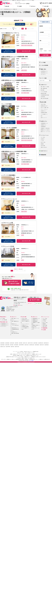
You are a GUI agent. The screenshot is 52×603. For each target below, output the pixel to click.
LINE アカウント (44, 150)
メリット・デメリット (44, 109)
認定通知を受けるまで (25, 319)
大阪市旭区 (11, 344)
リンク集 (42, 140)
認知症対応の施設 (43, 93)
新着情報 (44, 323)
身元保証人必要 (29, 45)
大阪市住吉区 (26, 344)
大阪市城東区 (16, 344)
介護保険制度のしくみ (44, 123)
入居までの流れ (43, 104)
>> (32, 28)
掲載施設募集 (43, 154)
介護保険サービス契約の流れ (45, 128)
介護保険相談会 (43, 126)
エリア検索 (43, 62)
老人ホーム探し (43, 142)
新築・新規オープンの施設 (45, 86)
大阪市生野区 (7, 344)
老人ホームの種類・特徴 (44, 107)
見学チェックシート (44, 117)
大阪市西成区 (37, 344)
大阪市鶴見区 (46, 344)
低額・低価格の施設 (44, 88)
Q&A (22, 329)
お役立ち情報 (43, 145)
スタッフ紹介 (43, 137)
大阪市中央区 (17, 346)
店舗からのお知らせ (44, 147)
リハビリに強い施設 (44, 91)
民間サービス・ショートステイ (45, 131)
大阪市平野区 (8, 346)
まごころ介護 (31, 360)
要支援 (22, 45)
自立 (22, 92)
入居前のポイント (25, 325)
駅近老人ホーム (14, 323)
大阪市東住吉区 (31, 344)
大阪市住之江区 (2, 346)
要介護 (25, 45)
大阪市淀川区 (41, 344)
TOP (1, 9)
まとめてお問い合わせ (20, 24)
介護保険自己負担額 (44, 112)
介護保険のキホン (35, 319)
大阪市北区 (12, 346)
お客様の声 (44, 319)
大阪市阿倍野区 (21, 344)
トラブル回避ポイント (44, 114)
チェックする (8, 46)
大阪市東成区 (2, 344)
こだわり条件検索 (44, 65)
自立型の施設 (43, 96)
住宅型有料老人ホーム (44, 71)
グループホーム (43, 74)
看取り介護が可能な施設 (44, 98)
